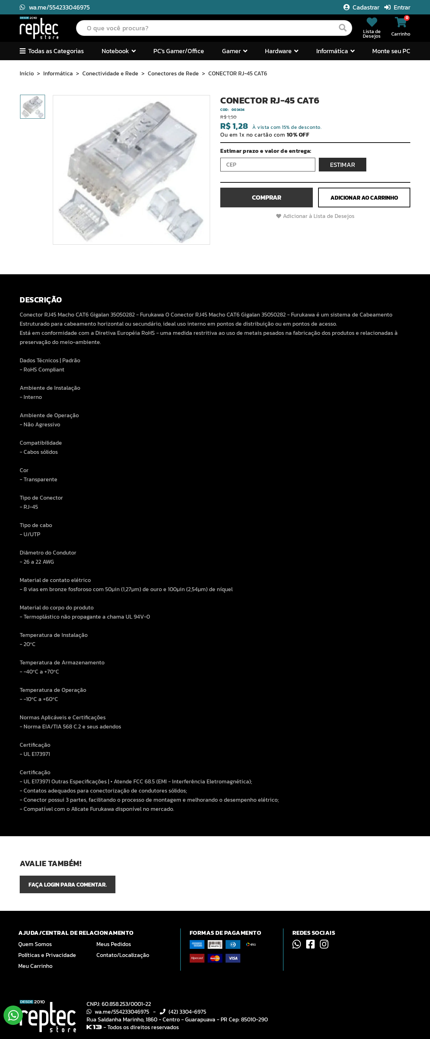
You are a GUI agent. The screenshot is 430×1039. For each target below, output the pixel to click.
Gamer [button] (234, 51)
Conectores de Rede (173, 73)
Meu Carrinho (35, 966)
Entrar (397, 7)
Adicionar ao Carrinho (364, 197)
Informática (58, 73)
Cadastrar (362, 7)
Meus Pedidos (113, 944)
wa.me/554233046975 (55, 7)
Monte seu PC (391, 51)
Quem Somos (35, 944)
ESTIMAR (342, 164)
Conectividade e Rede (110, 73)
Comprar (266, 197)
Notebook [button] (119, 51)
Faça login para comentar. (68, 884)
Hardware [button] (281, 51)
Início (27, 73)
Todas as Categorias (52, 51)
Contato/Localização (122, 955)
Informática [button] (335, 51)
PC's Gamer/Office (178, 51)
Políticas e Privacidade (47, 955)
